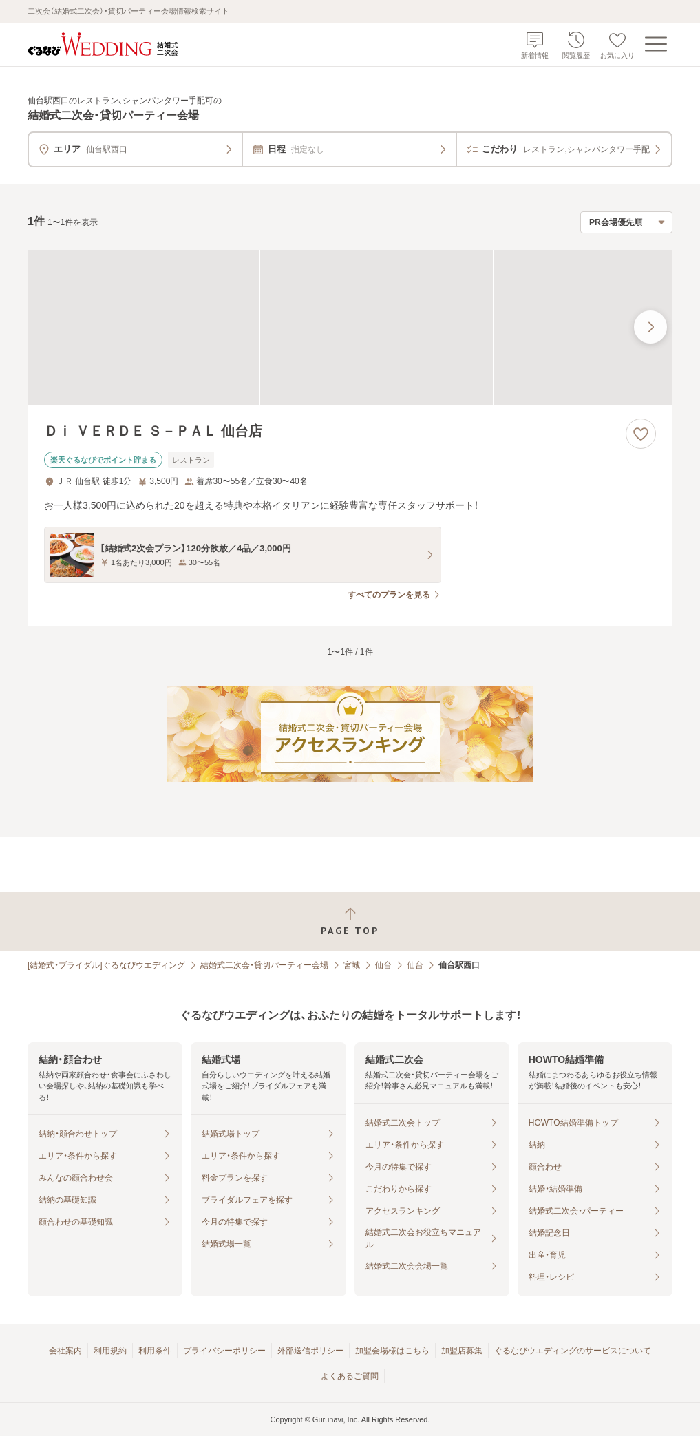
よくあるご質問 (350, 1376)
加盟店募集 (461, 1350)
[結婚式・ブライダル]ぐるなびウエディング (106, 965)
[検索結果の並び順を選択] (626, 222)
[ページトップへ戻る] (350, 921)
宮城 (351, 965)
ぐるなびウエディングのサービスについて (572, 1350)
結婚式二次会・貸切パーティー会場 (264, 965)
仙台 (383, 965)
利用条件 (154, 1350)
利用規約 (110, 1350)
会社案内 (65, 1350)
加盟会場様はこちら (392, 1350)
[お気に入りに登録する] (641, 434)
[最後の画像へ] (650, 327)
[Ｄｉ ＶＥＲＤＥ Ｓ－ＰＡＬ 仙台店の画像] (350, 327)
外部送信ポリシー (310, 1350)
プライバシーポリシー (224, 1350)
